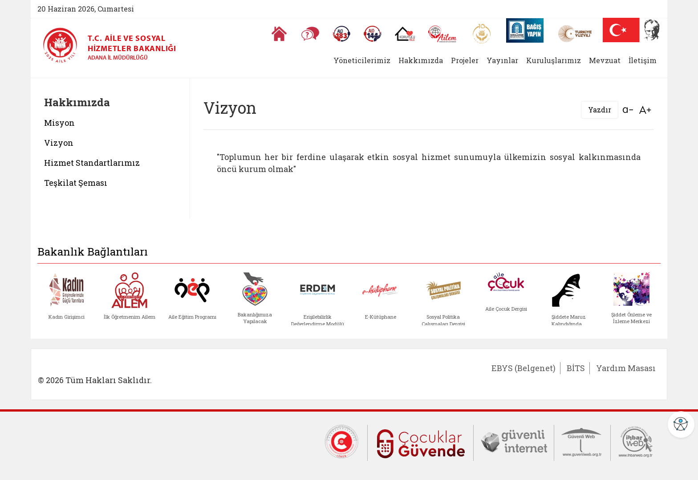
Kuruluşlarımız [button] (553, 60)
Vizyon (58, 142)
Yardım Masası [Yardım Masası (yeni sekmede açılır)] (626, 368)
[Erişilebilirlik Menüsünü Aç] (681, 424)
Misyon (59, 122)
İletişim (643, 60)
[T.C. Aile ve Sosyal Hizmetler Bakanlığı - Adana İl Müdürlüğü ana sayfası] (63, 45)
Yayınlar (502, 60)
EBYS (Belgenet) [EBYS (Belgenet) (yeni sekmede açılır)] (523, 368)
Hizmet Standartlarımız (93, 162)
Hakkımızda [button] (420, 60)
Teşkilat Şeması (75, 182)
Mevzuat (605, 60)
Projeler (465, 60)
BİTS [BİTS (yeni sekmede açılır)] (576, 368)
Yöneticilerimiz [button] (361, 60)
